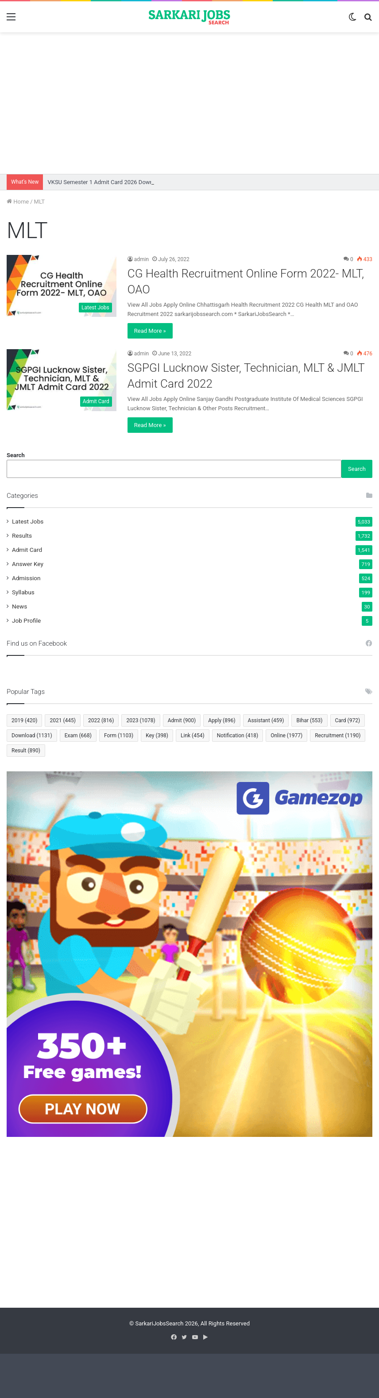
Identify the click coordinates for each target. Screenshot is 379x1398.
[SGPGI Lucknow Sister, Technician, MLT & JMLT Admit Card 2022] (61, 380)
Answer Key (27, 563)
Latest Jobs (27, 521)
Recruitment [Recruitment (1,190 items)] (337, 735)
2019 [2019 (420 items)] (24, 720)
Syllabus (23, 592)
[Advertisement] (189, 103)
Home (18, 201)
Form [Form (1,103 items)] (118, 735)
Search (16, 455)
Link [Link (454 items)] (193, 735)
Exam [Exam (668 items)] (78, 735)
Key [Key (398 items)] (157, 735)
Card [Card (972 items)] (347, 720)
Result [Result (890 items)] (26, 750)
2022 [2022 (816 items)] (101, 720)
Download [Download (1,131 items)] (32, 735)
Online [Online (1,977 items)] (286, 735)
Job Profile (26, 620)
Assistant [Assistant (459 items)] (266, 720)
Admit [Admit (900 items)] (182, 720)
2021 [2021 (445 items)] (62, 720)
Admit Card (27, 549)
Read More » (150, 330)
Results (22, 535)
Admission (26, 578)
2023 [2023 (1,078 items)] (140, 720)
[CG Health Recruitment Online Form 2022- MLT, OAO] (61, 286)
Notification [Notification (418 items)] (238, 735)
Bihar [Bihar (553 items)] (309, 720)
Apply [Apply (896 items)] (221, 720)
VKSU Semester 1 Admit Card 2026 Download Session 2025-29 (127, 182)
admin (141, 259)
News (19, 606)
